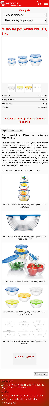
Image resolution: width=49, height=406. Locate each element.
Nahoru (41, 374)
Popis (4, 130)
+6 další (37, 88)
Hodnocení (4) (16, 130)
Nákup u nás (10, 402)
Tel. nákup (33, 399)
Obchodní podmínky (14, 399)
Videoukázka (25, 357)
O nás (7, 395)
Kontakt (18, 395)
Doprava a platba (34, 395)
